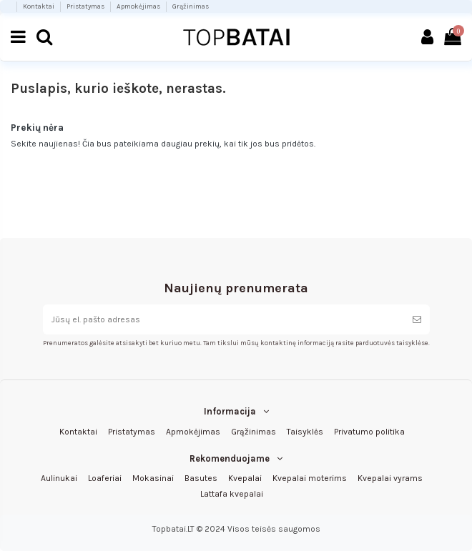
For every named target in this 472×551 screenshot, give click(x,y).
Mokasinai (153, 478)
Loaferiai (105, 478)
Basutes (201, 478)
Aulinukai (59, 478)
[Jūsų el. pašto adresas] (223, 319)
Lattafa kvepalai (231, 494)
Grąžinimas (190, 6)
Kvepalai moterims (309, 478)
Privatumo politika (369, 432)
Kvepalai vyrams (390, 478)
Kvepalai (245, 478)
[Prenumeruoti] (417, 319)
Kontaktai (39, 6)
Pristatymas (86, 6)
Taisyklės (305, 432)
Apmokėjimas (139, 6)
